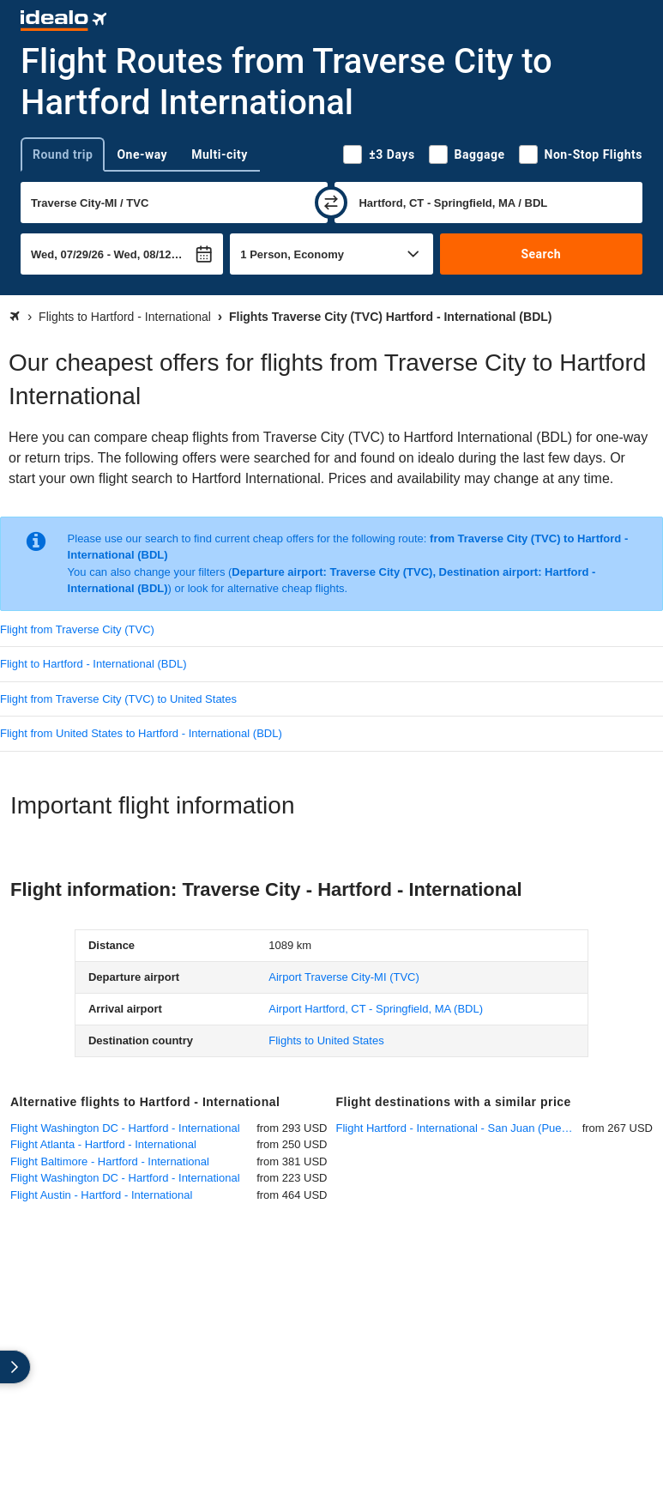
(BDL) (375, 1008)
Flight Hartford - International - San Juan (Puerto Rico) (459, 1128)
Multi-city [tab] (219, 154)
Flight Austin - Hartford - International (101, 1195)
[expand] (15, 1367)
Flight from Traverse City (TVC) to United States (118, 699)
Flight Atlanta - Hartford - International (103, 1144)
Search (541, 254)
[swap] (331, 202)
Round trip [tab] (63, 154)
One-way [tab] (142, 154)
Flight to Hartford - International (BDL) (93, 663)
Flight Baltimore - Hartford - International (109, 1161)
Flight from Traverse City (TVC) (77, 629)
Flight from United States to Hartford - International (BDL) (141, 733)
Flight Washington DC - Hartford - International (125, 1128)
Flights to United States (325, 1040)
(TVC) (343, 977)
